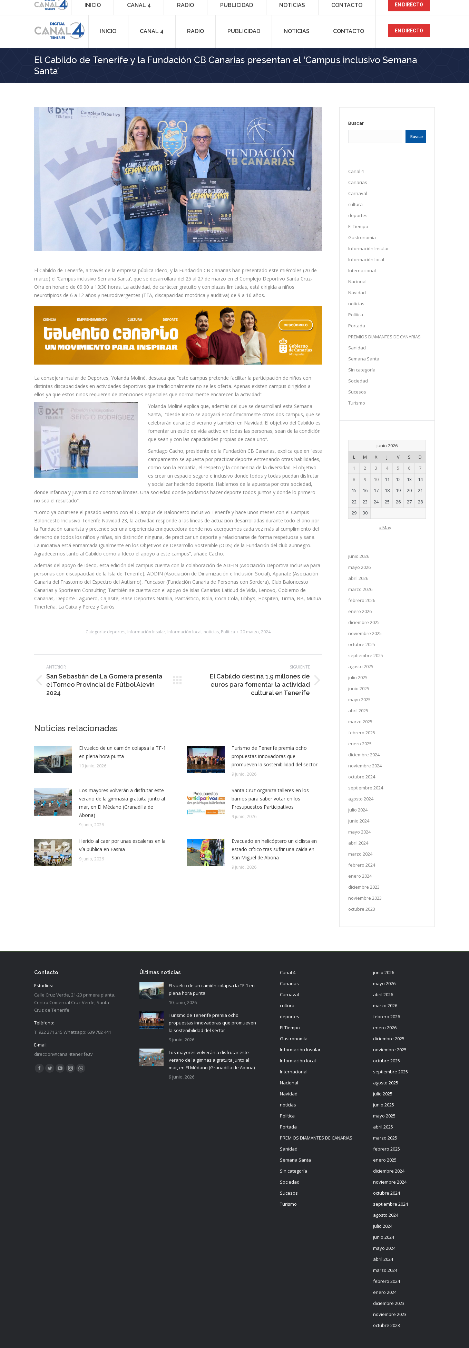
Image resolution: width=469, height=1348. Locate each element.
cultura (355, 204)
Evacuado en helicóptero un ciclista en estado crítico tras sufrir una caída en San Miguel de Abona (274, 849)
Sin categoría (361, 370)
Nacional (357, 281)
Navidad (357, 292)
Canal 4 (356, 171)
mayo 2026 (359, 567)
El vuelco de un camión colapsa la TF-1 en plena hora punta (122, 752)
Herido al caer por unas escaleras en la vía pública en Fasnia (122, 845)
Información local (184, 632)
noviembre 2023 (365, 898)
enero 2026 (360, 611)
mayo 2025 (359, 699)
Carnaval (357, 193)
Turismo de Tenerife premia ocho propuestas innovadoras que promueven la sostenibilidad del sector (274, 756)
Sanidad (357, 348)
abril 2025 (358, 710)
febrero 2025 (361, 732)
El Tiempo (358, 226)
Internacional (362, 270)
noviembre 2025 (365, 633)
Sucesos (357, 392)
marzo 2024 (360, 854)
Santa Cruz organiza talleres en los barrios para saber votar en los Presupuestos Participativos (270, 798)
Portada (356, 326)
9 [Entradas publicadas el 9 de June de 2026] (365, 479)
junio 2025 (358, 688)
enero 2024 (360, 876)
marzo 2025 (360, 721)
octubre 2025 (361, 644)
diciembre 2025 (364, 622)
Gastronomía (362, 237)
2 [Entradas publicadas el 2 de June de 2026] (365, 468)
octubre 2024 (361, 777)
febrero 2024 (361, 865)
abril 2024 (358, 843)
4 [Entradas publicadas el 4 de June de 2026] (387, 468)
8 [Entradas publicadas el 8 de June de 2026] (354, 479)
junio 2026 (358, 556)
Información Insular (146, 632)
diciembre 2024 (364, 755)
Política (228, 632)
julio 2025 (358, 677)
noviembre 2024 (365, 766)
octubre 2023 (361, 909)
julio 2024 (358, 810)
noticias (211, 632)
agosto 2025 (360, 666)
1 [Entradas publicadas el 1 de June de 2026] (354, 468)
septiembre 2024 (365, 788)
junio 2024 (358, 821)
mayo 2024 (359, 832)
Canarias (357, 182)
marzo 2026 (360, 589)
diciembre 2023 (364, 887)
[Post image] (53, 759)
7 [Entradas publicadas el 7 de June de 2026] (420, 468)
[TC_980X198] (178, 362)
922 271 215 (50, 7)
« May (385, 527)
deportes (116, 632)
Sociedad (358, 381)
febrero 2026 (361, 600)
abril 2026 (358, 578)
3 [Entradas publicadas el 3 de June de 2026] (376, 468)
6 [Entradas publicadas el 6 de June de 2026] (409, 468)
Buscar (356, 123)
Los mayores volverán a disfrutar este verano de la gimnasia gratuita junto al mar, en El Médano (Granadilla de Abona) (122, 802)
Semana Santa (363, 359)
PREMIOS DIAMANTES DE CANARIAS (384, 337)
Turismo (356, 403)
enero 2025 (360, 744)
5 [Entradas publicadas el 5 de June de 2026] (398, 468)
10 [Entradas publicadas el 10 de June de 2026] (376, 479)
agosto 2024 (360, 799)
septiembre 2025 (365, 655)
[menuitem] (108, 30)
